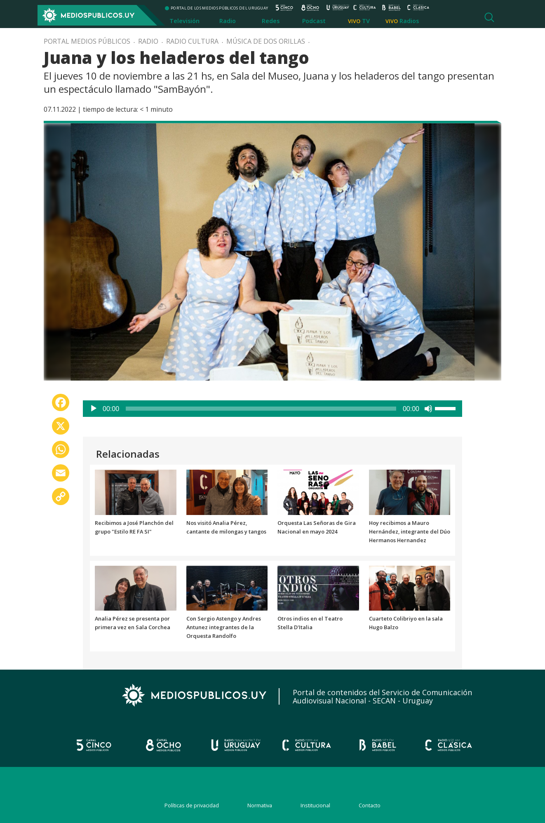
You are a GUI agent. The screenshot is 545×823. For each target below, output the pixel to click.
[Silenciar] (428, 408)
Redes (271, 21)
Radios (409, 21)
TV (366, 21)
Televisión (184, 21)
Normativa (259, 805)
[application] (272, 408)
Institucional (315, 805)
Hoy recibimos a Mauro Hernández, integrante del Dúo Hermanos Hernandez (409, 531)
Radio (227, 21)
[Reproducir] (93, 408)
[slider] (261, 409)
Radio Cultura (192, 41)
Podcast (314, 21)
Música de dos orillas (265, 41)
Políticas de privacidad (191, 805)
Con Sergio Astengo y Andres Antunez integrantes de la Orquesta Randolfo (223, 627)
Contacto (370, 805)
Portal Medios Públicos (87, 41)
